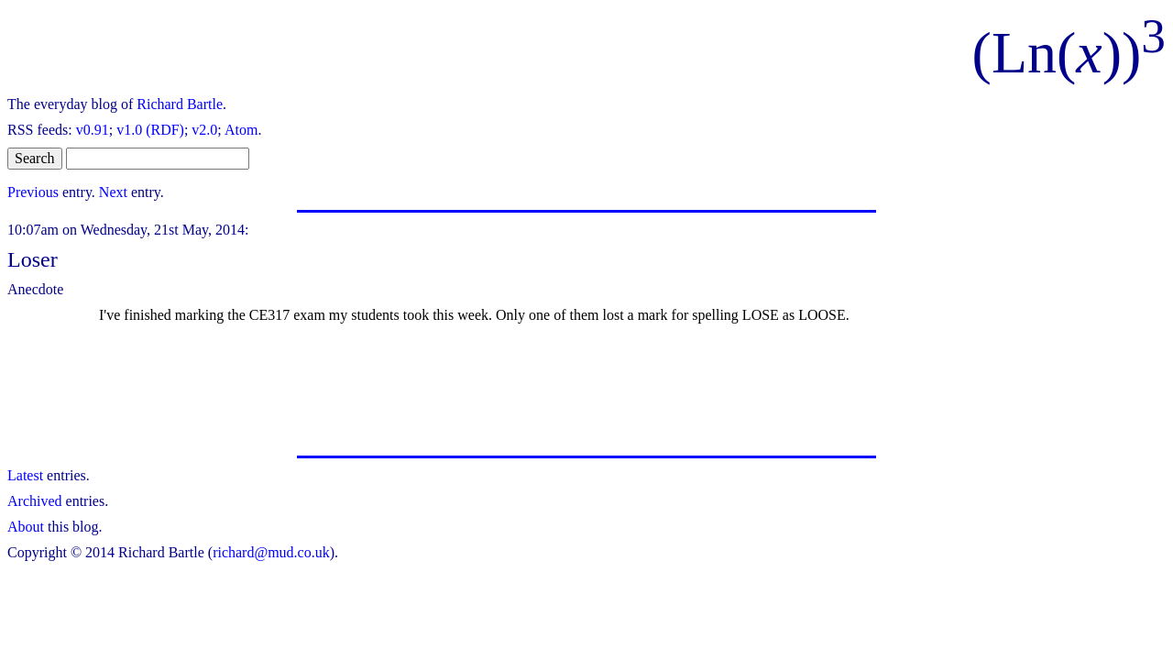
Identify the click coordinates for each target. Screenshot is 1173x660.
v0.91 (92, 130)
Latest (25, 475)
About (25, 526)
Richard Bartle (180, 104)
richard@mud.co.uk (271, 552)
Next (113, 192)
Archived (34, 501)
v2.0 (204, 130)
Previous (33, 192)
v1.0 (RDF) (150, 130)
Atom (241, 130)
